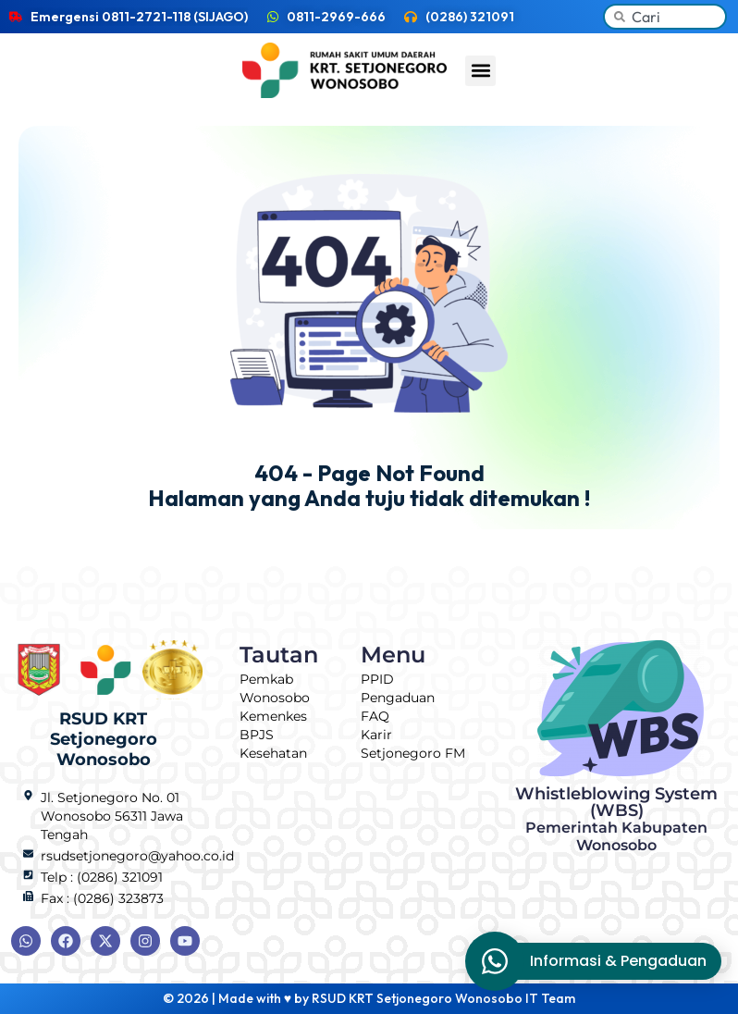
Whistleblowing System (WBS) (616, 819)
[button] (480, 71)
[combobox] (665, 17)
